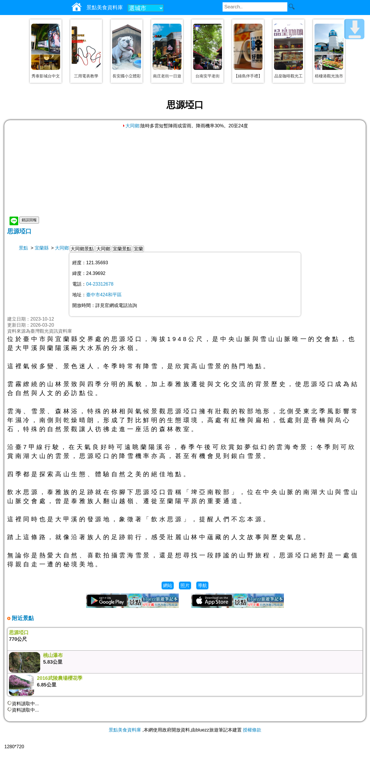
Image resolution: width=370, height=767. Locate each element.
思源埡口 (19, 231)
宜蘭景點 (122, 248)
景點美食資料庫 (125, 729)
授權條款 (252, 729)
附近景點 (22, 618)
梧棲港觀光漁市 (329, 76)
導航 (202, 585)
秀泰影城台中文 (46, 76)
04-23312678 (99, 284)
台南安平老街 (207, 76)
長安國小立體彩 (126, 76)
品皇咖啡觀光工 (288, 76)
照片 (185, 585)
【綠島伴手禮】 (248, 76)
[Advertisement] (185, 172)
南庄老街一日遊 (167, 76)
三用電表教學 (86, 76)
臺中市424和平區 (104, 294)
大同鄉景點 (82, 248)
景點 (23, 247)
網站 (167, 585)
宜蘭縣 (42, 247)
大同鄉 (130, 125)
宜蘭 (138, 248)
